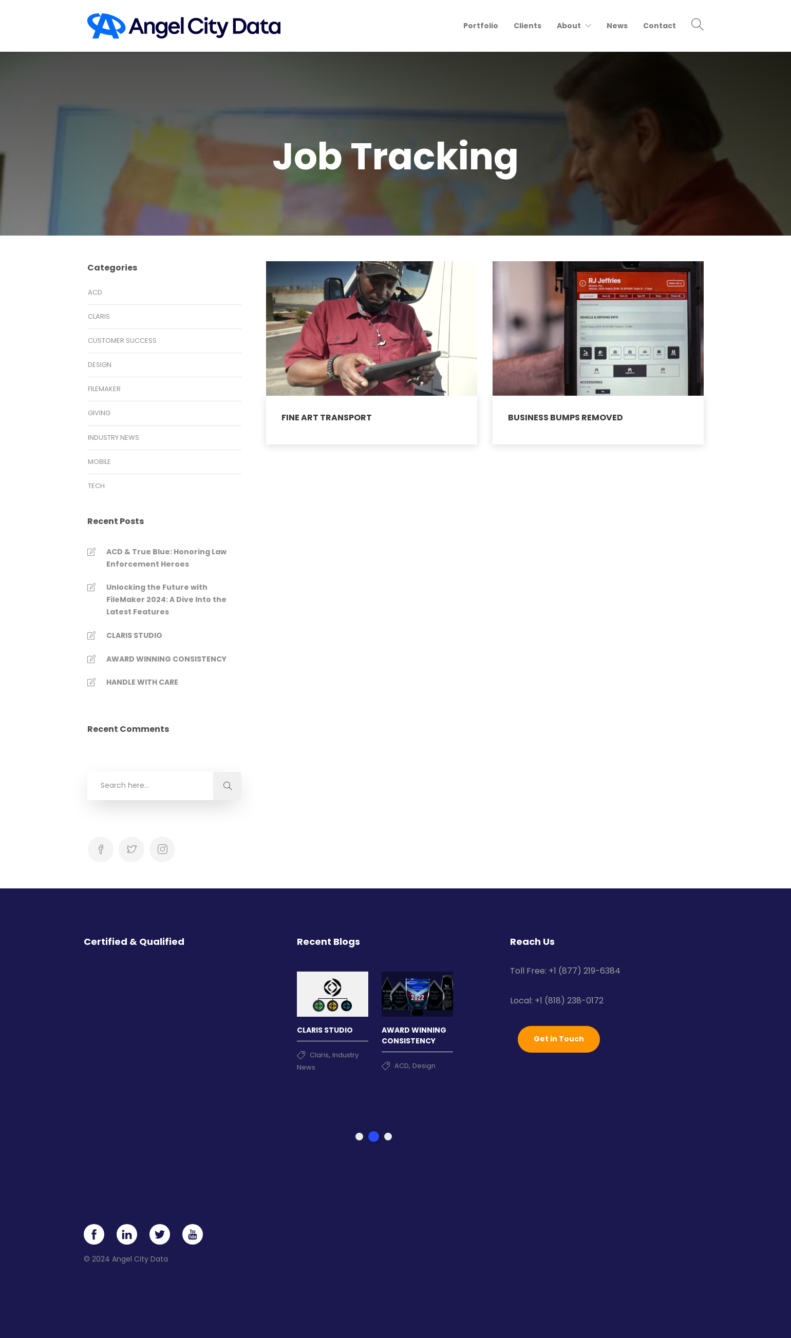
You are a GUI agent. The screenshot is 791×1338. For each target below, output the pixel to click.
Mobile (99, 462)
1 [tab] (359, 1136)
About (569, 26)
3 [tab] (388, 1136)
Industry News (113, 437)
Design (99, 365)
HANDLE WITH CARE (142, 682)
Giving (99, 413)
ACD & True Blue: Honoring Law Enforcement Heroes (166, 558)
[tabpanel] (332, 1017)
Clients (527, 26)
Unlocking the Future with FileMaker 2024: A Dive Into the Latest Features (166, 599)
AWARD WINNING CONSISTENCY (166, 659)
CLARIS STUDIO (134, 635)
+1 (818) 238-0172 (569, 1000)
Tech (96, 486)
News (617, 26)
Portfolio (480, 26)
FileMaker (104, 389)
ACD (95, 292)
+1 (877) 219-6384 (584, 971)
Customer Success (122, 340)
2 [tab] (373, 1136)
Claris (99, 316)
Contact (659, 26)
